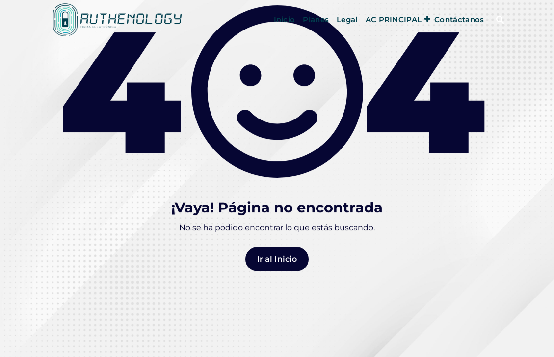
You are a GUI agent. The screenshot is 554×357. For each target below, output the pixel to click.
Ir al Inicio (277, 265)
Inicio (284, 19)
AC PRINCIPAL (394, 19)
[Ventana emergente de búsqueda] (500, 20)
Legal (347, 19)
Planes (316, 19)
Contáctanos (459, 19)
